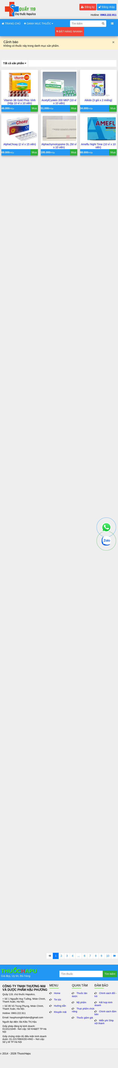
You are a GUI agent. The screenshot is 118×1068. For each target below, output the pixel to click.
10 (107, 955)
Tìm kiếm (109, 973)
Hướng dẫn (60, 1006)
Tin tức (57, 999)
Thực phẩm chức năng (83, 1010)
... (78, 955)
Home (57, 993)
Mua (34, 108)
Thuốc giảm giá (85, 1017)
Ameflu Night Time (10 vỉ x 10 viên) (98, 146)
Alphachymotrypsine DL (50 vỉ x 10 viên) (59, 146)
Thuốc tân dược (79, 994)
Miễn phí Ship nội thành (104, 1022)
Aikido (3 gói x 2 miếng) (98, 100)
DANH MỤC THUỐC (38, 23)
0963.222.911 (108, 14)
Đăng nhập (107, 6)
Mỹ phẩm (81, 1002)
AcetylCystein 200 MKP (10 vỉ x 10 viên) (58, 102)
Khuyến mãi (60, 1012)
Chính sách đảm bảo (105, 1013)
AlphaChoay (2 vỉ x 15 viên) (19, 144)
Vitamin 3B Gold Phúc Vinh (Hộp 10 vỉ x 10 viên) (19, 102)
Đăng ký (87, 6)
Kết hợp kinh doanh (103, 1004)
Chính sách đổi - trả (105, 994)
